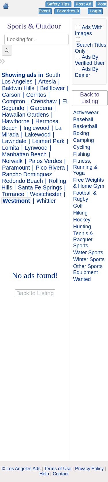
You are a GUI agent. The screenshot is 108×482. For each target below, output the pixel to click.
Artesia (47, 81)
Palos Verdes (45, 161)
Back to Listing (89, 97)
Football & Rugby (84, 196)
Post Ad (84, 4)
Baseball (83, 119)
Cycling (81, 147)
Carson (11, 95)
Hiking (80, 213)
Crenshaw (43, 101)
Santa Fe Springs (40, 187)
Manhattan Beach (24, 154)
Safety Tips (58, 4)
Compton (13, 101)
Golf (78, 206)
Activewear (85, 112)
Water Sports (88, 252)
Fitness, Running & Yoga (85, 167)
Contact (61, 473)
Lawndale (14, 141)
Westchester (46, 194)
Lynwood (36, 148)
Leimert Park (48, 141)
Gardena (41, 108)
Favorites (68, 11)
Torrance (13, 194)
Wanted (82, 279)
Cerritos (36, 95)
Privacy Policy (89, 468)
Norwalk (12, 161)
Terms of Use (57, 468)
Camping (83, 140)
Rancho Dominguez (27, 174)
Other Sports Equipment (88, 269)
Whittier (46, 201)
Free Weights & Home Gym (88, 183)
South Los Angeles (30, 78)
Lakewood (38, 134)
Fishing (81, 154)
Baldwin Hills (18, 88)
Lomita (10, 148)
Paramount (16, 167)
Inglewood (36, 128)
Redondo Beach (22, 181)
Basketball (85, 126)
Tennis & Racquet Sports (83, 239)
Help (44, 473)
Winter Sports (89, 259)
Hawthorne (16, 121)
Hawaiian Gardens (25, 114)
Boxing (81, 133)
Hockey (81, 220)
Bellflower (52, 88)
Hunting (82, 226)
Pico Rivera (50, 167)
